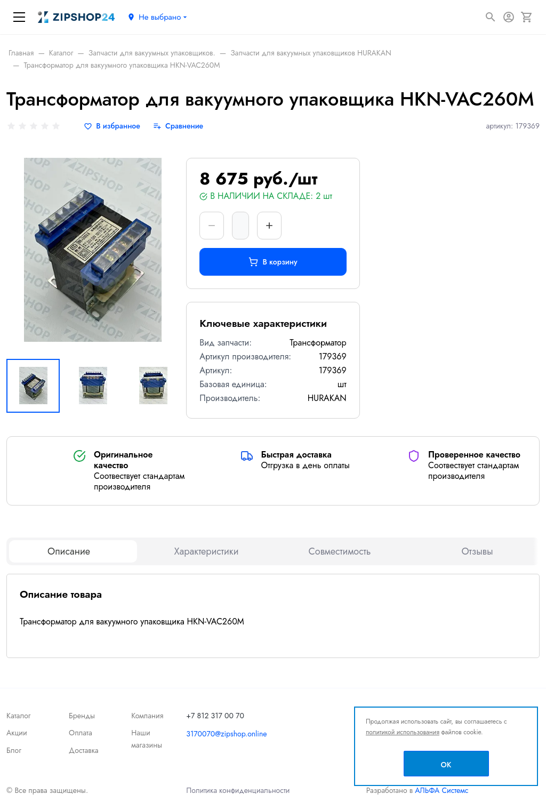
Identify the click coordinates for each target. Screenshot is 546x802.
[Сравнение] (178, 126)
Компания (147, 715)
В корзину (272, 261)
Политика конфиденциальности (238, 790)
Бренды (82, 715)
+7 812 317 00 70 (215, 715)
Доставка (83, 750)
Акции (16, 732)
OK (446, 764)
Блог (13, 750)
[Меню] (19, 17)
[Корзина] (526, 17)
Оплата (80, 732)
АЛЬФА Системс (440, 790)
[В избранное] (112, 126)
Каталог (18, 715)
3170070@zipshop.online (226, 733)
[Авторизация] (508, 17)
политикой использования (402, 732)
